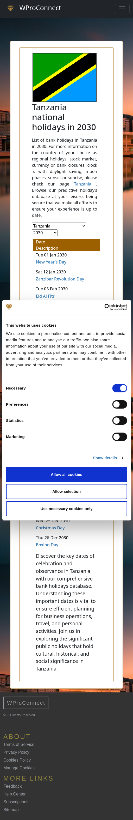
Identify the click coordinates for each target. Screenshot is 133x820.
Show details (105, 458)
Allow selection (66, 491)
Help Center (14, 794)
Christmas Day (50, 528)
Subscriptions (15, 802)
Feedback (12, 786)
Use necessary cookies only (66, 508)
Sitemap (11, 809)
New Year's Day (51, 262)
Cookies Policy (17, 760)
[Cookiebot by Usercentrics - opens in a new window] (104, 307)
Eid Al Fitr (45, 296)
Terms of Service (18, 744)
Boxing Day (47, 545)
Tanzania (82, 184)
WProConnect (26, 703)
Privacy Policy (16, 752)
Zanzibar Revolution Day (60, 279)
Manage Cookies (19, 768)
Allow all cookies (66, 474)
